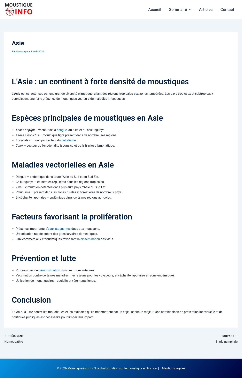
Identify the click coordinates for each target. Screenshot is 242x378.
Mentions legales (173, 368)
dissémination (90, 239)
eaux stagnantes (59, 229)
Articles (206, 9)
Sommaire (180, 9)
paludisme (68, 140)
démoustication (49, 270)
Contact (227, 9)
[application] (189, 9)
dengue (62, 130)
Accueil (154, 9)
